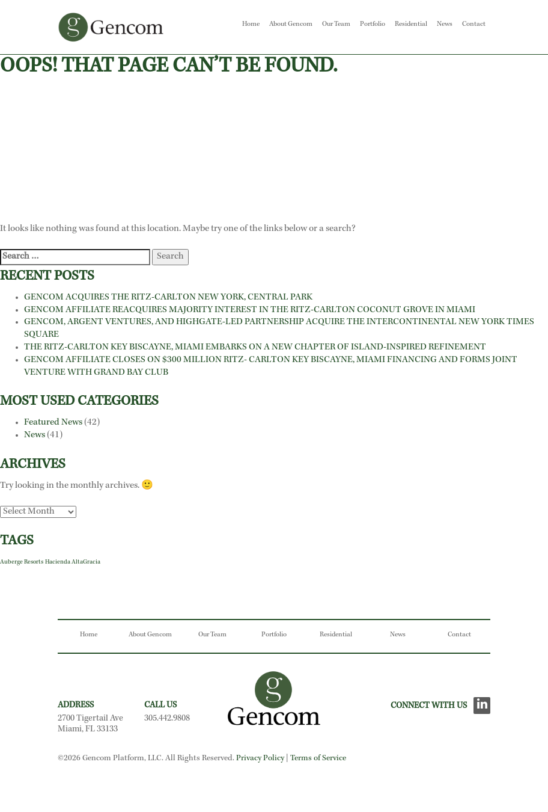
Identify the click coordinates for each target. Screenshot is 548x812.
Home (251, 24)
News (444, 24)
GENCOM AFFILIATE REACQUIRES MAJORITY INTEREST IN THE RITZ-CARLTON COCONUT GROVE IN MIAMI (250, 310)
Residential (411, 24)
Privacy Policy (260, 758)
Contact (474, 24)
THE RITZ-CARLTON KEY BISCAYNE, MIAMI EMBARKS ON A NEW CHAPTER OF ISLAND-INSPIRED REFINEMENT (255, 347)
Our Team (336, 24)
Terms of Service (318, 758)
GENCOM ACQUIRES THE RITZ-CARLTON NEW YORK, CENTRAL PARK (168, 298)
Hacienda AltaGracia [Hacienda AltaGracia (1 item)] (72, 562)
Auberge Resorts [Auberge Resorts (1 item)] (21, 562)
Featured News (53, 423)
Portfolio (372, 24)
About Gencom (290, 24)
